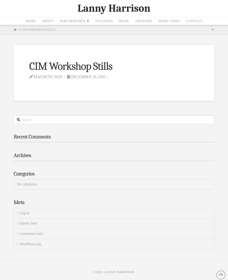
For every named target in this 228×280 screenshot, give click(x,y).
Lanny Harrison (114, 8)
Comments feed (31, 234)
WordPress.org (30, 244)
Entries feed (28, 223)
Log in (24, 213)
